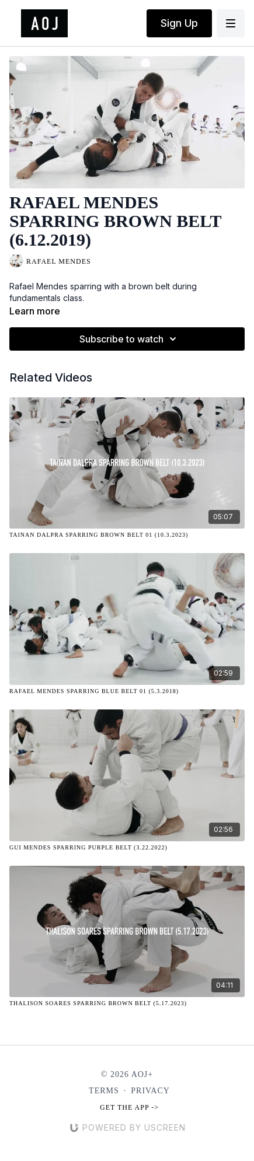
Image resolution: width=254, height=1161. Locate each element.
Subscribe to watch (129, 339)
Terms (104, 1090)
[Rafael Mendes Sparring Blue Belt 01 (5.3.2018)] (127, 691)
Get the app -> (129, 1107)
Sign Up (179, 23)
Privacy (150, 1090)
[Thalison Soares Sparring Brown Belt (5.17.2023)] (127, 1003)
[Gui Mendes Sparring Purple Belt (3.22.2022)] (127, 847)
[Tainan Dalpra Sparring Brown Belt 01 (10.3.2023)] (127, 534)
